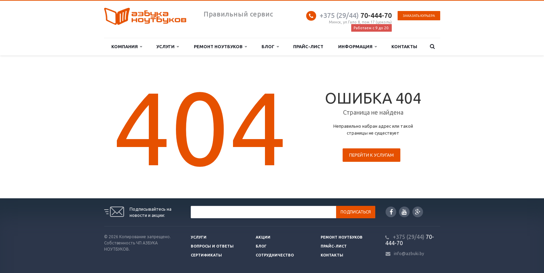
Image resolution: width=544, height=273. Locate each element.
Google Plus (418, 212)
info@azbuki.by (409, 253)
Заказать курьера (419, 16)
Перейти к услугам (371, 155)
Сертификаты (206, 255)
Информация (357, 46)
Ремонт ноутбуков (220, 46)
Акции (263, 237)
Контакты (404, 46)
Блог (270, 46)
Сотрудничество (275, 255)
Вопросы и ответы (212, 246)
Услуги (167, 46)
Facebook (391, 212)
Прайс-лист (308, 46)
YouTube (404, 212)
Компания (126, 46)
